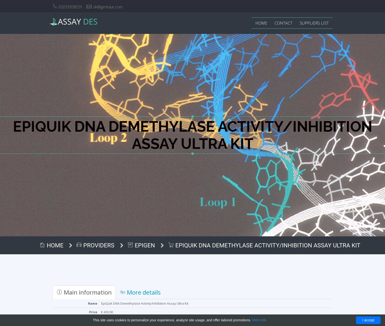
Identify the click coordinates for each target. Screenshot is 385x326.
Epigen (154, 245)
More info (259, 320)
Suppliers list (314, 23)
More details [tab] (140, 292)
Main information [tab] (84, 292)
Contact (283, 23)
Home (261, 23)
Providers (108, 245)
